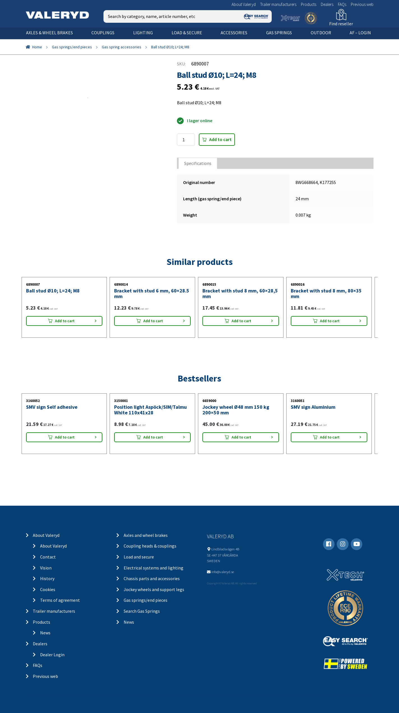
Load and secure (139, 557)
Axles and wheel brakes (146, 535)
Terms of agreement (60, 600)
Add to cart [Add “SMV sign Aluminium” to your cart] (330, 437)
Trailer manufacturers (278, 4)
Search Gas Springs (142, 611)
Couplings (102, 32)
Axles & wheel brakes (49, 32)
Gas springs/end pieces (72, 46)
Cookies (47, 589)
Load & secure (187, 32)
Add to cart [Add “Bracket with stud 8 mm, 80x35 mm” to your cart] (330, 320)
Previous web (362, 4)
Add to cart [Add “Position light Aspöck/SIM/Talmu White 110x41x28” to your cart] (153, 437)
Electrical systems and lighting (153, 568)
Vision (46, 568)
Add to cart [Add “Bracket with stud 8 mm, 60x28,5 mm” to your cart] (241, 320)
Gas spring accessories (121, 46)
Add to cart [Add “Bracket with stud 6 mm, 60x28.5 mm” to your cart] (153, 320)
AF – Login (360, 32)
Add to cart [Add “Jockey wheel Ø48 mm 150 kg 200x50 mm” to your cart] (241, 437)
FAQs (342, 4)
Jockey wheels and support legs (154, 589)
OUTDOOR (321, 32)
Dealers (327, 4)
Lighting (143, 32)
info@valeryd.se (222, 571)
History (47, 578)
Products (308, 4)
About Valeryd (244, 4)
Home (37, 46)
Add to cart (220, 139)
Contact (48, 557)
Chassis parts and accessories (152, 578)
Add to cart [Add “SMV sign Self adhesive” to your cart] (65, 437)
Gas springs (279, 32)
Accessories (234, 32)
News (45, 632)
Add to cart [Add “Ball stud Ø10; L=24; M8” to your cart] (65, 320)
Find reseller (341, 23)
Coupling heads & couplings (150, 546)
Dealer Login (52, 654)
